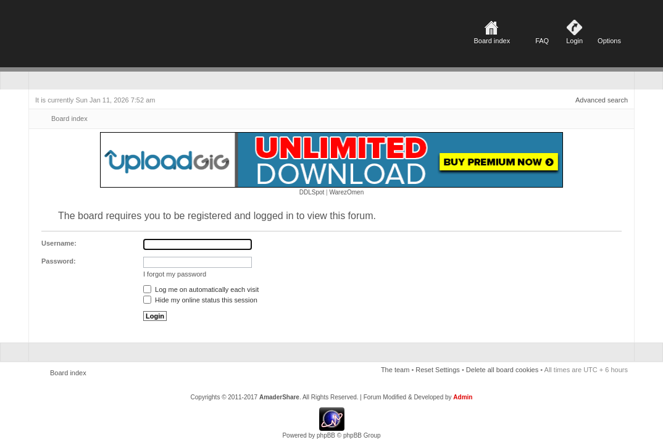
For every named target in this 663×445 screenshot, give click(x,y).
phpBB (326, 435)
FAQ (542, 40)
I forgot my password (174, 274)
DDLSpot (312, 192)
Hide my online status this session (200, 300)
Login (574, 40)
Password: (58, 261)
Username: (59, 243)
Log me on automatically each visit (201, 289)
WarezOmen (346, 192)
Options (609, 40)
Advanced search (601, 100)
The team (395, 369)
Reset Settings (437, 369)
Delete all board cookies (502, 369)
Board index (491, 40)
